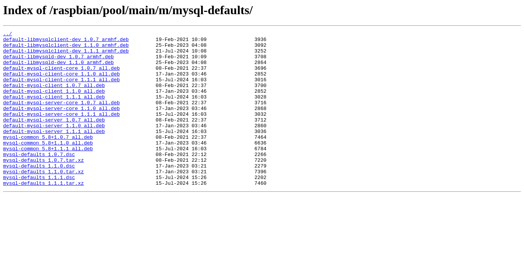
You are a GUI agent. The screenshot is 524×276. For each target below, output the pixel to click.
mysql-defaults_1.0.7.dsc (39, 179)
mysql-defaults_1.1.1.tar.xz (43, 213)
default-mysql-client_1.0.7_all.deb (54, 96)
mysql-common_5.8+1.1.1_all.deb (48, 172)
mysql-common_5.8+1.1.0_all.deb (48, 165)
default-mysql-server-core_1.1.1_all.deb (61, 131)
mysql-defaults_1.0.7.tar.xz (43, 186)
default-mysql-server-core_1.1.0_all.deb (61, 124)
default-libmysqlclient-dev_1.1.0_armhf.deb (66, 48)
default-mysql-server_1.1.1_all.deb (54, 151)
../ (7, 34)
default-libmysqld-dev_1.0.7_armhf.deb (58, 62)
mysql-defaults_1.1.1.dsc (39, 207)
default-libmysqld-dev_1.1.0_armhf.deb (58, 69)
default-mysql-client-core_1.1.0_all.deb (61, 82)
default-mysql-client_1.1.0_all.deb (54, 103)
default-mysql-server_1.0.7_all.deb (54, 138)
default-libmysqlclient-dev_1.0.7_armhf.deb (66, 41)
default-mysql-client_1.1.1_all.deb (54, 110)
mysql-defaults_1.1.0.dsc (39, 193)
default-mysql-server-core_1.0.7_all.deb (61, 117)
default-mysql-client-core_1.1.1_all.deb (61, 89)
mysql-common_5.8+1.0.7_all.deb (48, 158)
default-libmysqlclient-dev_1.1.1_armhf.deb (66, 55)
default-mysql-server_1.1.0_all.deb (54, 144)
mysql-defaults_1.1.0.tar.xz (43, 200)
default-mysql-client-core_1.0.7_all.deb (61, 75)
